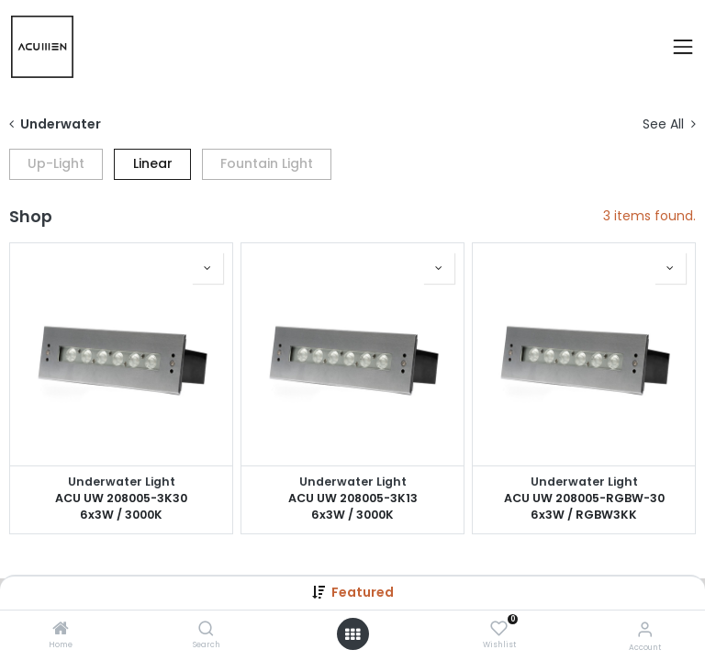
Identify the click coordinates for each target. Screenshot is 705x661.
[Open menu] (352, 634)
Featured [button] (362, 592)
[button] (207, 268)
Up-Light (56, 163)
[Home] (60, 630)
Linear (153, 163)
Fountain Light (266, 163)
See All (669, 124)
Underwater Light (121, 481)
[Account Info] (645, 629)
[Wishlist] (499, 629)
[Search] (206, 630)
